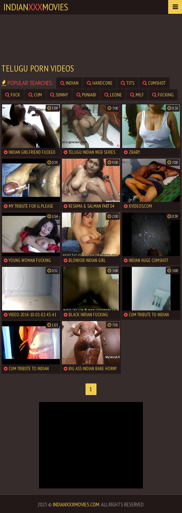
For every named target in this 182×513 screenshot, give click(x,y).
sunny (59, 95)
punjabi (86, 95)
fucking (163, 95)
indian (69, 83)
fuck (12, 95)
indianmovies (35, 6)
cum (35, 95)
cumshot (154, 83)
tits (127, 83)
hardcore (99, 83)
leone (113, 95)
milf (137, 95)
